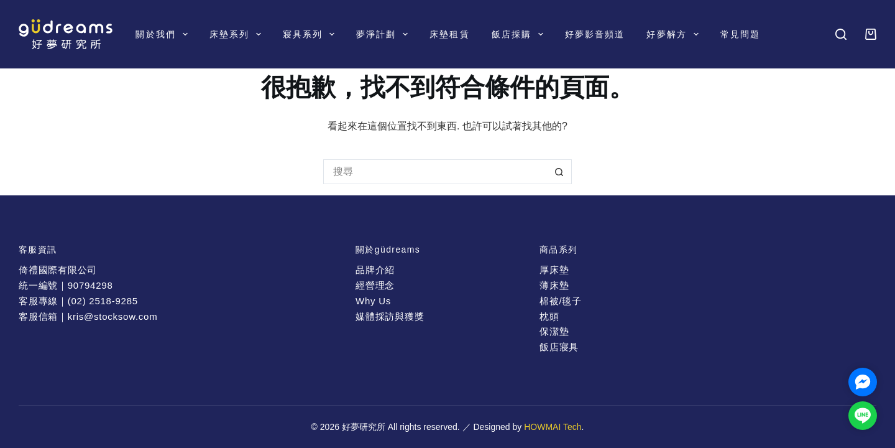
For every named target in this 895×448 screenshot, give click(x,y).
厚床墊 (554, 269)
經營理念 (375, 285)
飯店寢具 (559, 347)
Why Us (373, 301)
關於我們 (163, 34)
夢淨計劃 (384, 34)
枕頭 (549, 316)
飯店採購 (520, 34)
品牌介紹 (375, 269)
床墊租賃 (449, 34)
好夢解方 (674, 34)
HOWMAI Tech (552, 427)
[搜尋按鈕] (559, 171)
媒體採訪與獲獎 (390, 316)
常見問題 (740, 34)
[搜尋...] (435, 171)
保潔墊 (554, 331)
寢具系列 (311, 34)
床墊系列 (237, 34)
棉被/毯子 (560, 301)
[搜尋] (841, 34)
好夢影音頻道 (595, 34)
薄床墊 (554, 285)
